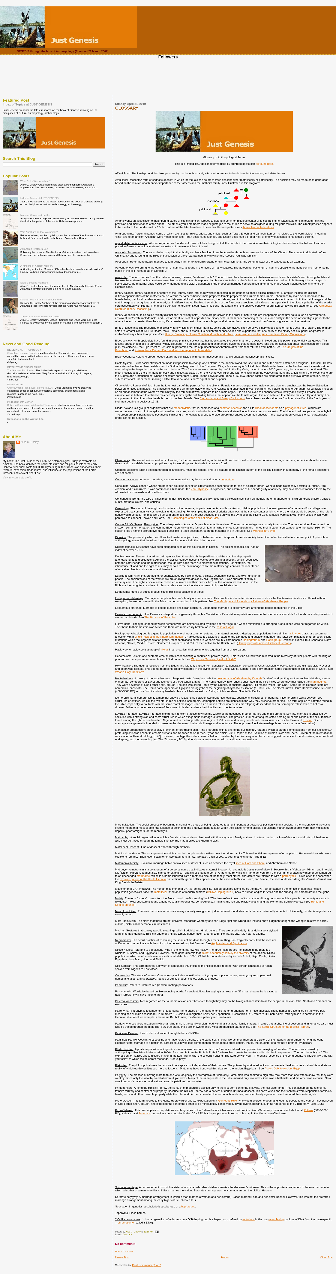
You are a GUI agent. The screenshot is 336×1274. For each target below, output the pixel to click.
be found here (264, 163)
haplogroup (188, 1206)
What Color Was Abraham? (35, 181)
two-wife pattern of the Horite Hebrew (143, 879)
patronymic (289, 876)
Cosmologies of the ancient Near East (194, 518)
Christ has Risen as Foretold (22, 353)
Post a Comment (124, 1251)
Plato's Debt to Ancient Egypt (282, 1068)
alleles (164, 649)
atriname (144, 876)
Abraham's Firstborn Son (34, 248)
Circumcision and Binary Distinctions (222, 398)
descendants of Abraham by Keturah (239, 678)
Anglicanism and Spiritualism (229, 943)
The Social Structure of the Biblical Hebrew (282, 1026)
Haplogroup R (251, 639)
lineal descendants (266, 408)
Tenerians (145, 1113)
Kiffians (308, 1110)
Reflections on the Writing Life (25, 418)
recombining (276, 1219)
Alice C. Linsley (30, 442)
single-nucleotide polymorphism (154, 636)
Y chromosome (124, 1222)
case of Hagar (225, 627)
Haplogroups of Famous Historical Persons (264, 643)
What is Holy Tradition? (129, 672)
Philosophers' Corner (20, 401)
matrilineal (160, 892)
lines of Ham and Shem (250, 863)
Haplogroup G (275, 639)
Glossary (127, 1234)
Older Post (326, 1257)
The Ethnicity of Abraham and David (40, 316)
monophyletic (182, 408)
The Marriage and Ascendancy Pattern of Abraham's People (251, 601)
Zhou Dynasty (199, 489)
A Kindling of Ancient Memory (36, 265)
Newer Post (122, 1257)
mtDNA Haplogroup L (220, 892)
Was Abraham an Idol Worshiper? (39, 231)
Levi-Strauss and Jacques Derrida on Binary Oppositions (270, 334)
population (227, 479)
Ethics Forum (15, 384)
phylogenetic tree (295, 408)
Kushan (307, 720)
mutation (179, 636)
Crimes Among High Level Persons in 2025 (30, 387)
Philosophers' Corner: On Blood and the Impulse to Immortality (173, 350)
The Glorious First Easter (20, 370)
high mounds (318, 681)
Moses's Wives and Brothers (36, 215)
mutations (249, 1219)
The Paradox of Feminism (160, 617)
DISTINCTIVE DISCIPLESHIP (24, 367)
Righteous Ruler (228, 1100)
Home (225, 1257)
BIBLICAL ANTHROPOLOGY (24, 349)
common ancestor (231, 408)
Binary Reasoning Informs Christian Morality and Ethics (199, 334)
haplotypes (294, 633)
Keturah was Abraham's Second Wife (41, 299)
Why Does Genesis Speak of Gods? (213, 659)
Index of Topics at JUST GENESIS (27, 104)
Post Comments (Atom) (146, 1265)
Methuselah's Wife (264, 530)
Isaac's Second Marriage (34, 282)
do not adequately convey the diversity (225, 953)
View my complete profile (17, 477)
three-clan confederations (258, 227)
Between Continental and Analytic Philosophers (32, 405)
